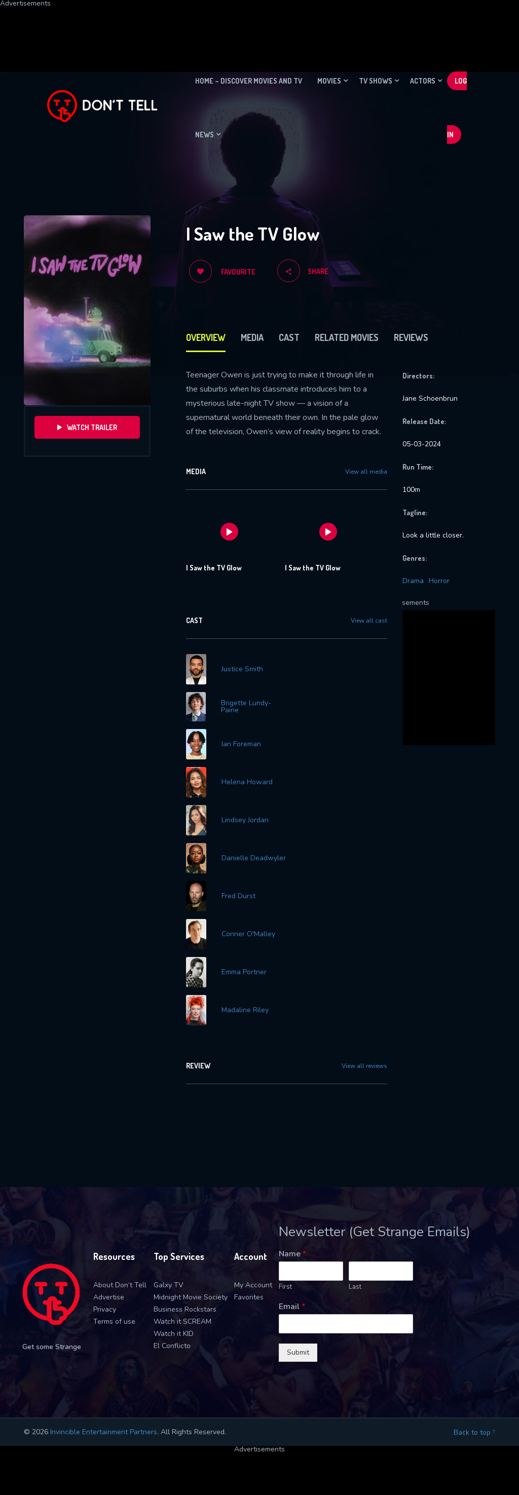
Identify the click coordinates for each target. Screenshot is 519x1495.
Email (292, 1306)
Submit (298, 1352)
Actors (422, 80)
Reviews (411, 337)
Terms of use (114, 1321)
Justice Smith (242, 669)
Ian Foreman (241, 744)
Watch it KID (174, 1333)
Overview (206, 337)
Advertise (108, 1297)
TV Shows (375, 80)
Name (292, 1254)
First (285, 1287)
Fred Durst (238, 896)
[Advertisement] (246, 30)
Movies (329, 80)
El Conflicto (172, 1346)
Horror (439, 581)
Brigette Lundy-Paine (246, 707)
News (204, 134)
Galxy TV (168, 1285)
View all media (366, 472)
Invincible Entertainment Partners (103, 1432)
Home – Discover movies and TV (248, 80)
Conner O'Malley (248, 934)
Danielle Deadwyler (253, 858)
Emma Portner (244, 972)
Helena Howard (247, 782)
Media (252, 337)
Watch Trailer (87, 427)
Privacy (104, 1309)
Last (355, 1287)
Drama (413, 581)
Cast (289, 337)
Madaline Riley (245, 1010)
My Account (253, 1285)
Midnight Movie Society (191, 1297)
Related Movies (347, 337)
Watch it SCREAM (182, 1321)
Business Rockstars (185, 1309)
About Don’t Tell (119, 1285)
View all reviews (364, 1066)
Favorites (249, 1297)
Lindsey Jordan (245, 820)
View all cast (369, 621)
